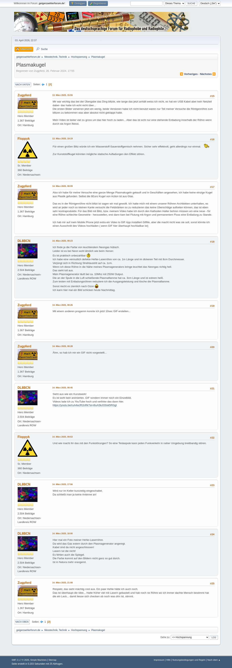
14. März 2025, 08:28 (62, 346)
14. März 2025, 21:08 (62, 582)
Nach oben (22, 622)
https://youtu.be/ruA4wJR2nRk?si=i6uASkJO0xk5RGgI (85, 405)
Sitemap (53, 660)
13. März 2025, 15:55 (62, 95)
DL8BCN (24, 241)
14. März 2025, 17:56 (62, 484)
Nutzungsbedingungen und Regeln (189, 660)
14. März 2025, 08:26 (62, 305)
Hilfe (168, 660)
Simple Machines (38, 660)
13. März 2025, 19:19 (62, 138)
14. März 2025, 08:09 (62, 186)
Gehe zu (164, 637)
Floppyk (24, 138)
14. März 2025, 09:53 (62, 437)
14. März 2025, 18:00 (62, 533)
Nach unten (22, 84)
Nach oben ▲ (213, 660)
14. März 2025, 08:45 (62, 387)
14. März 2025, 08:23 (62, 241)
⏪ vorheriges (188, 74)
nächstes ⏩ (208, 74)
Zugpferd (24, 95)
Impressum (159, 660)
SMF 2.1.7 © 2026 (20, 660)
